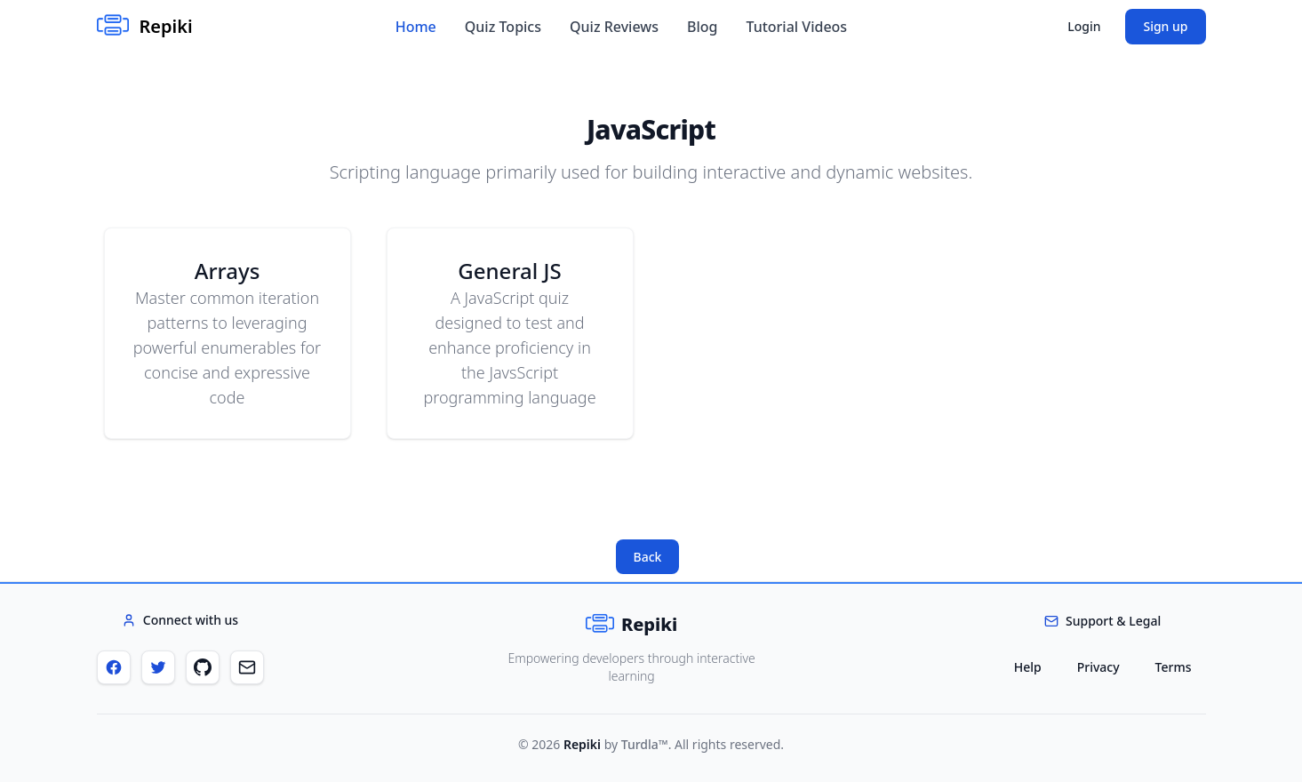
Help (1028, 666)
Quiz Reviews (614, 26)
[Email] (247, 667)
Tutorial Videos (796, 26)
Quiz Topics (503, 26)
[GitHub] (203, 667)
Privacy (1098, 666)
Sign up (1165, 26)
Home (415, 26)
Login (1083, 26)
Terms (1173, 666)
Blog (702, 26)
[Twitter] (158, 667)
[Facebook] (114, 667)
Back (648, 556)
